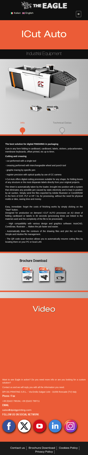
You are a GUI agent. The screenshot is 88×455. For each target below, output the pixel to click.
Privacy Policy (44, 452)
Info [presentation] (22, 123)
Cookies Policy (68, 448)
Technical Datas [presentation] (62, 123)
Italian (16, 13)
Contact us (17, 448)
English (27, 13)
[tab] (22, 127)
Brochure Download (33, 261)
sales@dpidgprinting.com (16, 410)
